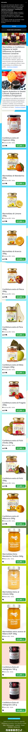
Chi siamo (12, 9)
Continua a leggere (12, 67)
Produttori (18, 9)
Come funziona (5, 9)
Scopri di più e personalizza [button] (14, 729)
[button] (26, 701)
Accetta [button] (14, 725)
